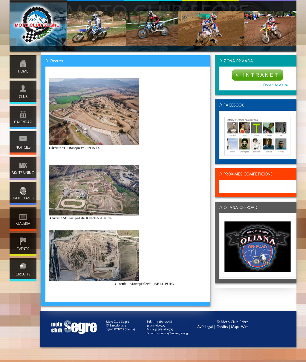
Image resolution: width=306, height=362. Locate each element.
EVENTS (23, 249)
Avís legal (205, 326)
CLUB (23, 96)
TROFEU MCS (23, 198)
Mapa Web (239, 326)
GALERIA (23, 223)
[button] (257, 75)
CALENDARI (23, 122)
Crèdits (222, 326)
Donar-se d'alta (275, 85)
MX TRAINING (23, 172)
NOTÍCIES (23, 147)
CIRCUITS (23, 274)
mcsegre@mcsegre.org (172, 333)
